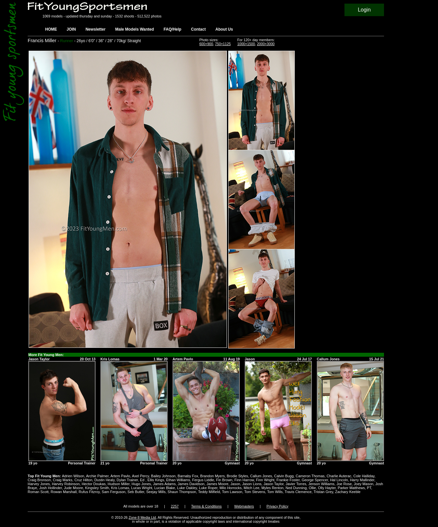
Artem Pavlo (120, 476)
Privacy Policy (277, 506)
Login (364, 10)
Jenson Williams (321, 484)
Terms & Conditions (206, 506)
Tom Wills (275, 492)
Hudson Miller (119, 484)
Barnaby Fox (188, 476)
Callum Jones (261, 476)
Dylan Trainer (127, 480)
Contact (198, 29)
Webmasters (244, 506)
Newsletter (96, 29)
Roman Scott (38, 492)
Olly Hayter (327, 488)
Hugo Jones (141, 484)
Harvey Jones (39, 484)
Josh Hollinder (50, 488)
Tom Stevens (254, 492)
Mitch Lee (252, 488)
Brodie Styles (237, 476)
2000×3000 (266, 44)
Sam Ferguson (113, 492)
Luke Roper (208, 488)
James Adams (164, 484)
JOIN (71, 29)
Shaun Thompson (182, 492)
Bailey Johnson (163, 476)
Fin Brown (224, 480)
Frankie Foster (287, 480)
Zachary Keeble (348, 492)
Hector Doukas (94, 484)
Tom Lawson (232, 492)
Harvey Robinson (65, 484)
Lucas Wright (141, 488)
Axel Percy (140, 476)
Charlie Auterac (339, 476)
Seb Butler (135, 492)
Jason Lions (251, 484)
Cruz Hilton (83, 480)
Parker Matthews (351, 488)
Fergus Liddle (203, 480)
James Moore (217, 484)
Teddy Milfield (209, 492)
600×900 (206, 44)
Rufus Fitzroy (89, 492)
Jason (235, 484)
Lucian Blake (164, 488)
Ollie (312, 488)
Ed (143, 480)
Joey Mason (363, 484)
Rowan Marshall (64, 492)
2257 (175, 506)
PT (369, 488)
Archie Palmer (97, 476)
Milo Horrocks (230, 488)
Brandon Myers (212, 476)
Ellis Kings (156, 480)
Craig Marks (62, 480)
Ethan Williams (178, 480)
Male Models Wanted (134, 29)
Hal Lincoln (339, 480)
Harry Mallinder (362, 480)
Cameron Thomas (310, 476)
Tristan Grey (323, 492)
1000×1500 (246, 44)
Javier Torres (296, 484)
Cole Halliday (363, 476)
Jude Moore (73, 488)
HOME (51, 29)
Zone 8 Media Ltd (142, 517)
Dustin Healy (104, 480)
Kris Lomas (120, 488)
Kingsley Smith (97, 488)
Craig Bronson (39, 480)
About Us (224, 29)
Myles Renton (272, 488)
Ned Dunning (296, 488)
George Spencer (315, 480)
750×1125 (223, 44)
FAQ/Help (172, 29)
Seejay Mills (156, 492)
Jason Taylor (273, 484)
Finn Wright (265, 480)
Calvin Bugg (283, 476)
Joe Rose (344, 484)
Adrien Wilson (73, 476)
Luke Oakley (187, 488)
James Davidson (191, 484)
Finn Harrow (244, 480)
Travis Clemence (298, 492)
